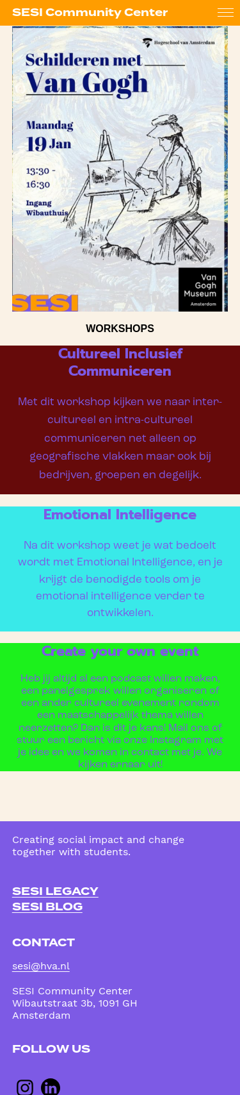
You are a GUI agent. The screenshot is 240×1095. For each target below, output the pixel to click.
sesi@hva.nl (41, 966)
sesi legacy (55, 891)
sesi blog (47, 907)
